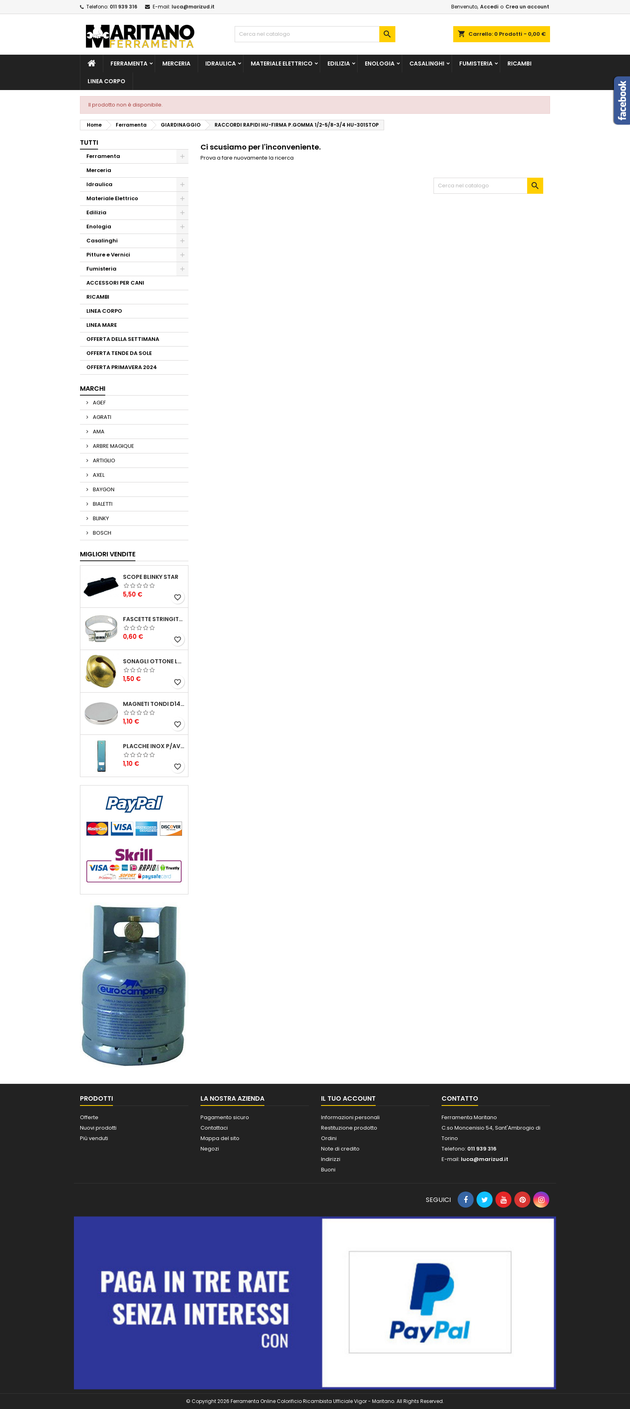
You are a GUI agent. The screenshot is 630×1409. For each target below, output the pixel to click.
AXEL (98, 475)
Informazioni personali (350, 1117)
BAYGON (103, 489)
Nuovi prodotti (98, 1128)
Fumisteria (476, 63)
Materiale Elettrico (282, 63)
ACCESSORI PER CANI (115, 283)
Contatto (460, 1098)
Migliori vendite (107, 554)
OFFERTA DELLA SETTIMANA (122, 339)
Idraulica (220, 63)
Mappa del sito (219, 1138)
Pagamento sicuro (224, 1117)
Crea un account (527, 6)
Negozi (209, 1149)
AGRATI (101, 417)
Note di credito (340, 1149)
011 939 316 (123, 6)
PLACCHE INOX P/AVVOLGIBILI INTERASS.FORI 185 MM (154, 746)
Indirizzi (330, 1159)
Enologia (380, 63)
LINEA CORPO (106, 81)
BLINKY (100, 518)
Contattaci (214, 1128)
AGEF (99, 402)
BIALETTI (102, 504)
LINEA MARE (101, 325)
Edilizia (338, 63)
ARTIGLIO (103, 460)
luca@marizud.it (193, 6)
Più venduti (94, 1138)
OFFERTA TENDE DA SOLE (119, 353)
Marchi (92, 388)
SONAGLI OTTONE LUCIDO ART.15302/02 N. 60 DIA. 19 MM (154, 661)
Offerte (89, 1117)
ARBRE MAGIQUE (113, 446)
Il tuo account (348, 1098)
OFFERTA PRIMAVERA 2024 (121, 367)
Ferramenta (128, 63)
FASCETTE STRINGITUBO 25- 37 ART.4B (154, 619)
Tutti (89, 142)
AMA (98, 431)
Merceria (176, 63)
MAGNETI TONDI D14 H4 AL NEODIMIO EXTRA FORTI (154, 704)
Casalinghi (426, 63)
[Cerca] (315, 34)
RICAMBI (519, 63)
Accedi (489, 6)
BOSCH (101, 533)
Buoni (328, 1169)
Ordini (329, 1138)
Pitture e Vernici (108, 254)
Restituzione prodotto (349, 1128)
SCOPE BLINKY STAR (150, 577)
